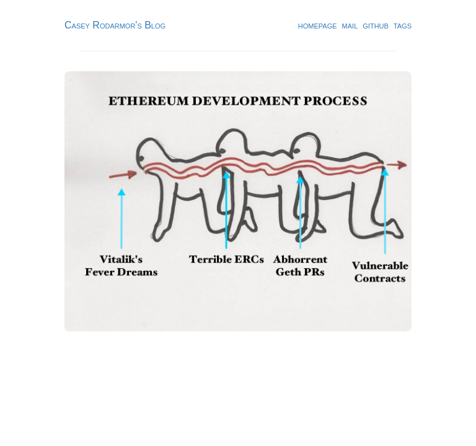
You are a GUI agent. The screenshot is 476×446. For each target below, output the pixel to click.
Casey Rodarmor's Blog (114, 25)
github (376, 25)
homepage (317, 25)
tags (403, 25)
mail (350, 25)
